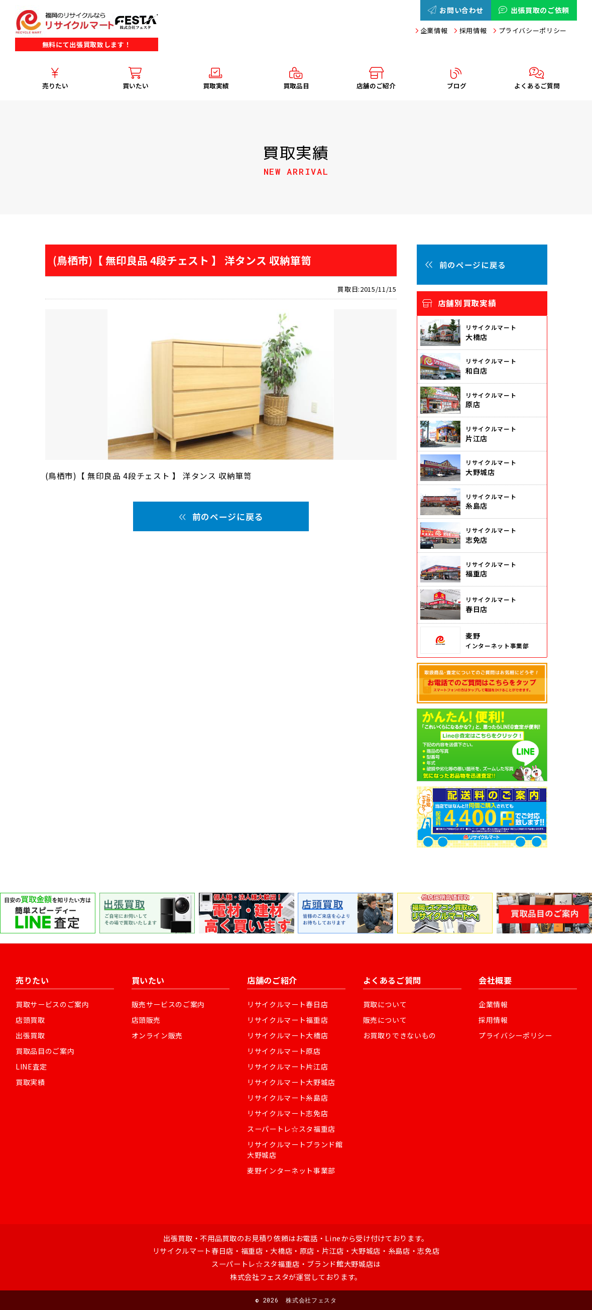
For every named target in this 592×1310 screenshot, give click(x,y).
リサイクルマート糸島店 (287, 1098)
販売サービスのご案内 (168, 1004)
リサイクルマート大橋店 (287, 1035)
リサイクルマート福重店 (287, 1020)
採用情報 (473, 30)
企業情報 (434, 30)
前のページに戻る (220, 516)
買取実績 (30, 1082)
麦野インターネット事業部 (291, 1170)
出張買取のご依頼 (534, 10)
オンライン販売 (157, 1035)
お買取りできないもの (400, 1035)
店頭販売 (146, 1020)
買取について (385, 1004)
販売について (385, 1020)
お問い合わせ (456, 10)
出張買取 (30, 1035)
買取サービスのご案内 (52, 1004)
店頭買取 (30, 1020)
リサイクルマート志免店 (287, 1113)
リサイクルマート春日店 (287, 1004)
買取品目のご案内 (45, 1051)
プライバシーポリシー (533, 30)
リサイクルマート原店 (284, 1051)
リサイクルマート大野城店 (291, 1082)
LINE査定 (31, 1066)
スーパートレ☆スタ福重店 (291, 1129)
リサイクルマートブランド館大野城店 (294, 1149)
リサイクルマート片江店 (287, 1066)
